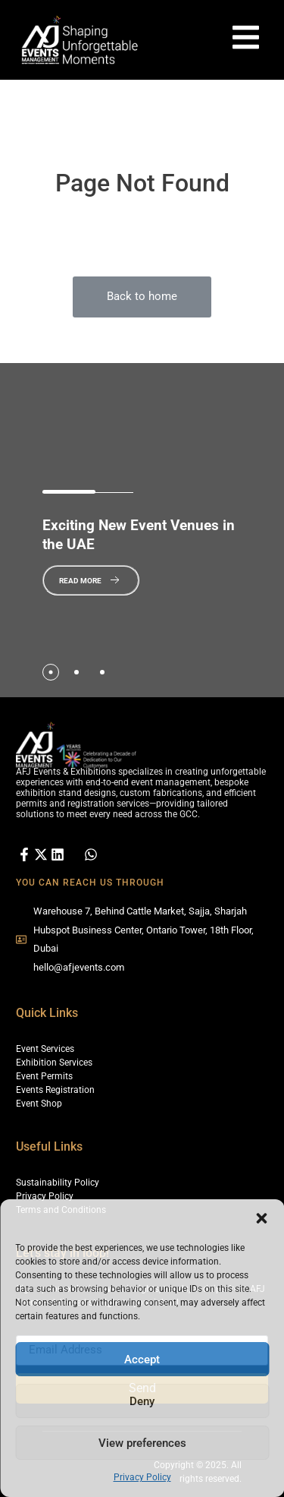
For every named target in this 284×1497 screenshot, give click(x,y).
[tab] (50, 672)
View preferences (142, 1443)
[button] (261, 1218)
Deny (142, 1401)
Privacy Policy (142, 1477)
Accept (142, 1359)
